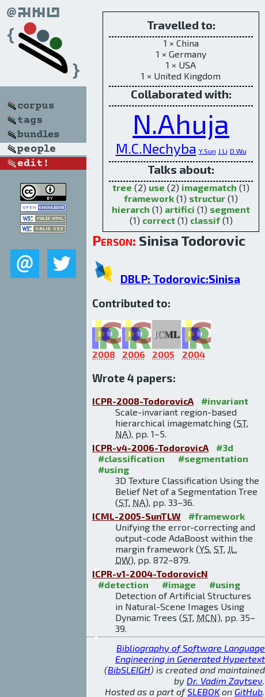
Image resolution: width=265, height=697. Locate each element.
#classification (131, 458)
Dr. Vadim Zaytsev (225, 680)
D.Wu (238, 151)
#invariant (224, 400)
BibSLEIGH (129, 669)
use (157, 187)
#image (179, 584)
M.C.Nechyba (156, 148)
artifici (180, 209)
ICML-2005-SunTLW (136, 516)
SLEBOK (203, 691)
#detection (123, 584)
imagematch (209, 187)
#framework (216, 516)
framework (149, 198)
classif (205, 220)
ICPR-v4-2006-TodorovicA (150, 447)
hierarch (131, 209)
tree (122, 187)
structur (207, 198)
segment (230, 209)
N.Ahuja (180, 123)
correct (158, 220)
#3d (224, 447)
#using (113, 469)
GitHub (248, 691)
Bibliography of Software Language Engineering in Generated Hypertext (190, 653)
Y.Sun (207, 151)
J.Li (223, 151)
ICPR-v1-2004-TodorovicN (150, 573)
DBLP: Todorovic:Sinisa (180, 278)
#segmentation (213, 458)
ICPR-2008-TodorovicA (143, 400)
